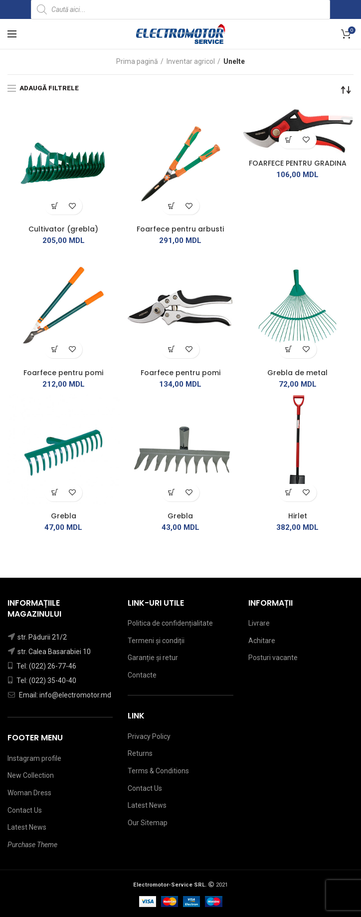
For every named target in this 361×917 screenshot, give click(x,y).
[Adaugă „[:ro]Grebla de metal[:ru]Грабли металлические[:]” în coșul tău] (289, 349)
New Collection (30, 775)
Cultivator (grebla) (63, 229)
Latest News (26, 827)
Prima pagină (137, 61)
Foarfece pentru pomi (63, 372)
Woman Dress (29, 793)
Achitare (261, 641)
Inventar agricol (191, 61)
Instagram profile (34, 758)
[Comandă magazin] (346, 89)
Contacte (142, 675)
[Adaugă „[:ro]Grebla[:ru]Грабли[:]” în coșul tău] (171, 492)
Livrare (259, 623)
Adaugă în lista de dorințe (72, 206)
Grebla (63, 515)
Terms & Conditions (158, 771)
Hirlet (297, 515)
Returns (140, 753)
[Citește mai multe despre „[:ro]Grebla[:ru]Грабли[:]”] (54, 492)
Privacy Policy (149, 736)
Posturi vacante (273, 658)
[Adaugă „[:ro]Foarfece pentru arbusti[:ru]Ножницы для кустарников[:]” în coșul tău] (171, 206)
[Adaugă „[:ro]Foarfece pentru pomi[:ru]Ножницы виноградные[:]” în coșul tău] (171, 349)
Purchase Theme (32, 845)
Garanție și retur (153, 658)
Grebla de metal (297, 372)
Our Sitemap (148, 823)
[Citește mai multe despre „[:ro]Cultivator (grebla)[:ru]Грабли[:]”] (54, 206)
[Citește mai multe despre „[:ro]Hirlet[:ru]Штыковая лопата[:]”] (289, 492)
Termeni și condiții (156, 641)
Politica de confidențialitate (170, 623)
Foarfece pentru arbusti (180, 229)
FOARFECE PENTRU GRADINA (298, 163)
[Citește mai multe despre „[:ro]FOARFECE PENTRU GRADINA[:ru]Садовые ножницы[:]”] (289, 140)
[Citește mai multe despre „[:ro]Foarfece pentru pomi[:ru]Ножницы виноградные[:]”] (54, 349)
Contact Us (24, 810)
